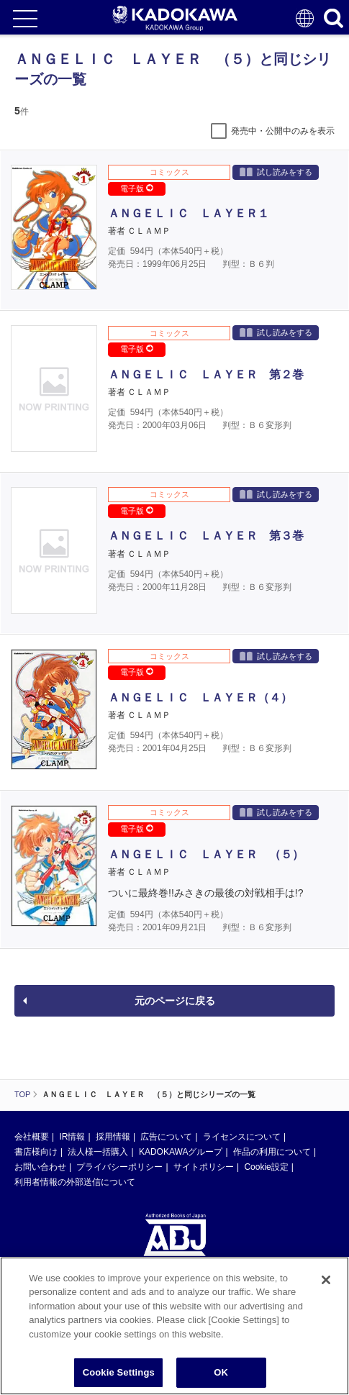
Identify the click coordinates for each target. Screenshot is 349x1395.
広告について (166, 1137)
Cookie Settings (119, 1372)
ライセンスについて (242, 1137)
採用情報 (113, 1137)
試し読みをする (276, 171)
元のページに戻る (175, 1001)
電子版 (136, 188)
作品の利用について (272, 1152)
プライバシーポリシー (119, 1167)
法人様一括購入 (98, 1152)
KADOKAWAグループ (180, 1152)
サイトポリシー (203, 1167)
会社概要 (31, 1137)
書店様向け (36, 1152)
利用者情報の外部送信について (74, 1182)
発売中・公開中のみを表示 (283, 131)
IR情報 (72, 1137)
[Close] (326, 1280)
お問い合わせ (40, 1167)
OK (221, 1372)
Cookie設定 (266, 1167)
